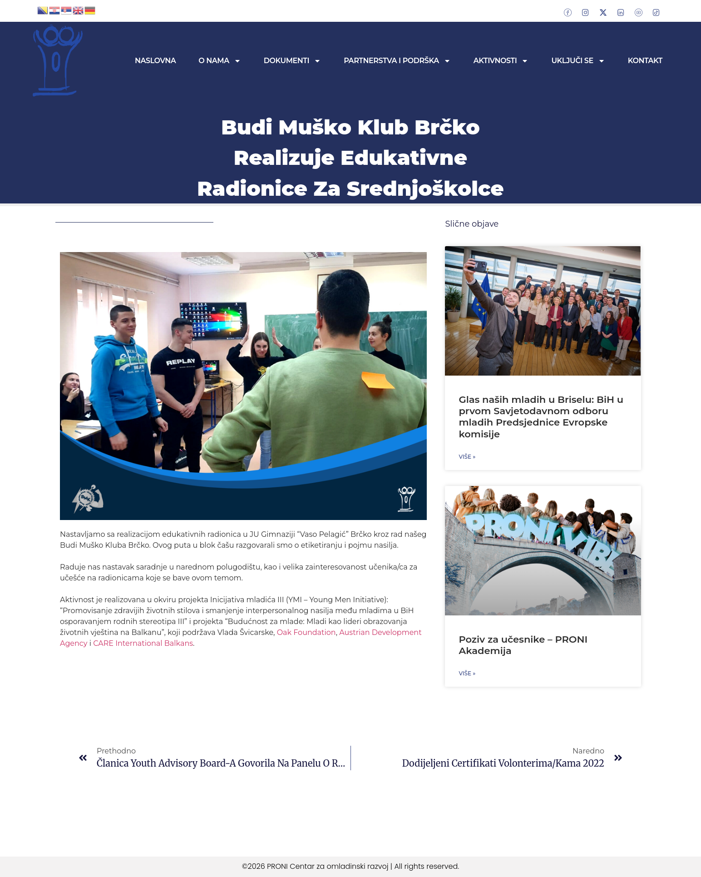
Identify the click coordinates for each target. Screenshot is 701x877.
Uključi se (578, 61)
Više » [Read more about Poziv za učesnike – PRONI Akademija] (467, 673)
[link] (306, 632)
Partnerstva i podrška (397, 61)
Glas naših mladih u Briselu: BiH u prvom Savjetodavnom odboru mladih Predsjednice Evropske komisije (541, 417)
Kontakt (645, 60)
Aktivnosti (501, 61)
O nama (219, 61)
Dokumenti (292, 61)
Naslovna (155, 60)
